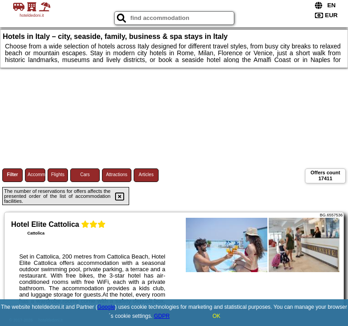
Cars (85, 174)
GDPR (162, 316)
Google (106, 307)
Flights (57, 174)
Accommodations (36, 174)
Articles (146, 174)
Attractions (116, 174)
